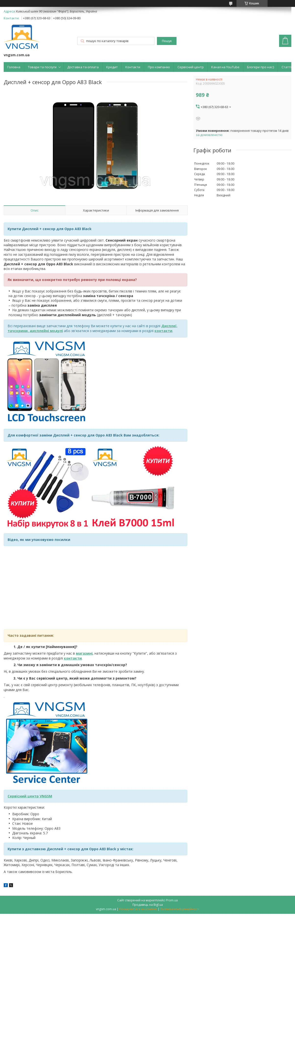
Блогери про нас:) (260, 67)
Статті (286, 67)
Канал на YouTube (225, 67)
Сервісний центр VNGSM (30, 796)
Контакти (132, 67)
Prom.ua (172, 900)
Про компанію (159, 67)
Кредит (112, 67)
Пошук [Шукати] (167, 41)
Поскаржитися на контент (138, 909)
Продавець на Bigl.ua (147, 905)
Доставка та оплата (83, 67)
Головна (13, 67)
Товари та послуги (42, 67)
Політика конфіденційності (179, 909)
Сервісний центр (190, 67)
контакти (73, 658)
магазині (84, 653)
